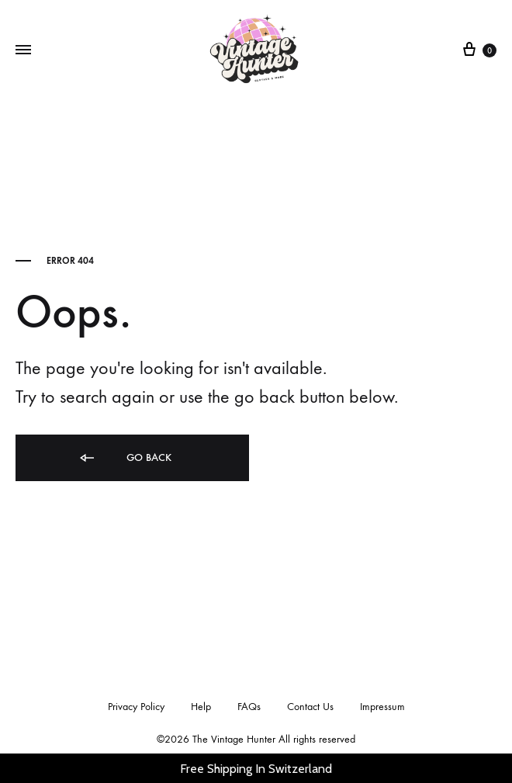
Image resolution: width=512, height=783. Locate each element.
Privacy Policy (136, 706)
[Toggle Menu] (23, 50)
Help (201, 706)
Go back (124, 458)
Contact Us (310, 706)
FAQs (249, 706)
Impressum (382, 706)
